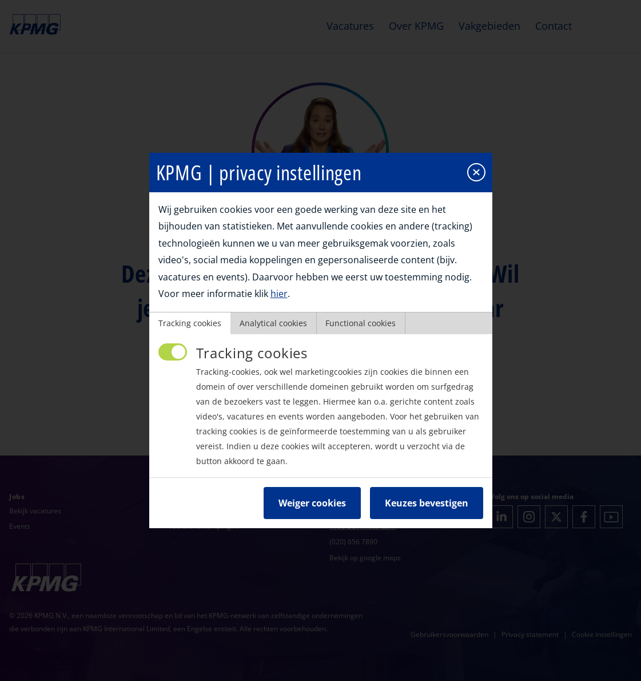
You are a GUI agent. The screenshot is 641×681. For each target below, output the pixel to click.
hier (279, 292)
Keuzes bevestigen (426, 501)
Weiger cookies (312, 501)
